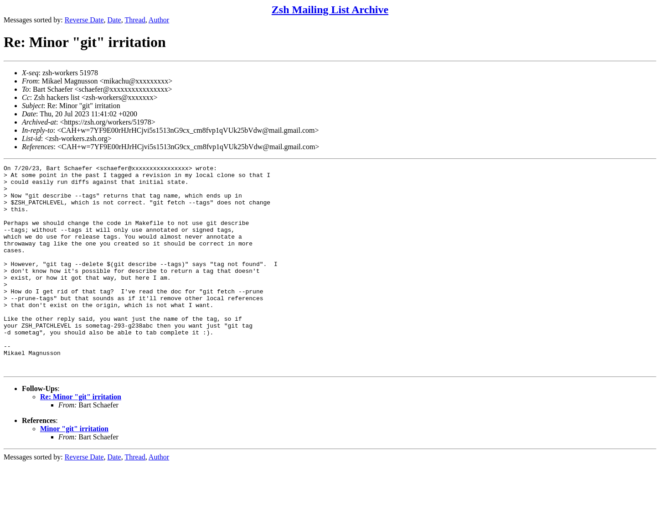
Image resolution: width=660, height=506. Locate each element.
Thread (134, 20)
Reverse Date (84, 20)
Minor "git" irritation (74, 470)
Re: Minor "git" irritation (80, 438)
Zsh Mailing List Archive (330, 10)
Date (114, 20)
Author (159, 20)
